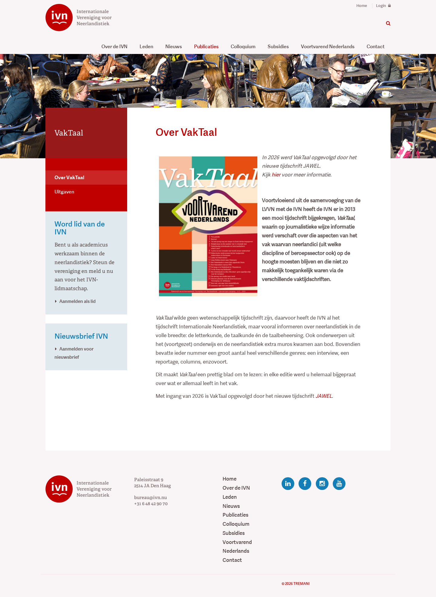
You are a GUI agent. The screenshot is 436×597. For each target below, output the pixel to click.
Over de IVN (114, 46)
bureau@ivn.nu (150, 497)
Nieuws (173, 46)
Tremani (301, 583)
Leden (146, 46)
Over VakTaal (69, 177)
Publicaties (206, 46)
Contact (376, 46)
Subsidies (278, 46)
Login (383, 5)
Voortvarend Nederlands (328, 46)
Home (361, 5)
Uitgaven (64, 192)
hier (276, 175)
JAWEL (323, 396)
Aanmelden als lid (77, 301)
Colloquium (243, 46)
